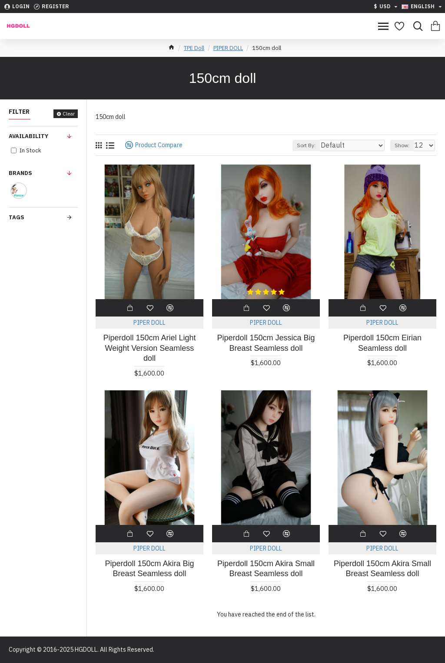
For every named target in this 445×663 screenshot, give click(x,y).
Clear (69, 113)
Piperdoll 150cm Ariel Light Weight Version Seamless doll (149, 348)
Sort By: (306, 145)
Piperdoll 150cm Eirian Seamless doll (382, 342)
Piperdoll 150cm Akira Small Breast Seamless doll (266, 568)
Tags (16, 217)
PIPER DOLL (228, 48)
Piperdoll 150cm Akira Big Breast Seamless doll (149, 568)
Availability (28, 136)
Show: (402, 145)
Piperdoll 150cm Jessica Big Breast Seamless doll (266, 342)
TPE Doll (194, 48)
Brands (20, 173)
